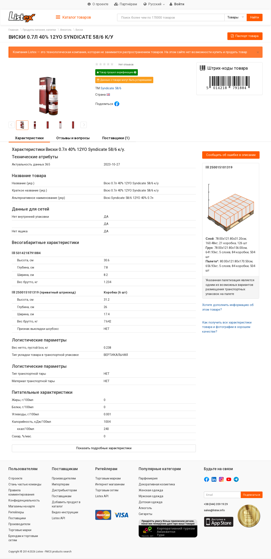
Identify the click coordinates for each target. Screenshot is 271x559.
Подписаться (251, 494)
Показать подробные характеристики (103, 448)
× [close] (258, 52)
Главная (13, 29)
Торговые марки (19, 530)
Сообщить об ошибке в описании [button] (231, 155)
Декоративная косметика (157, 484)
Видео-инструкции (65, 512)
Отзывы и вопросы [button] (73, 138)
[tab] (73, 17)
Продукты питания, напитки (39, 29)
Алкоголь (65, 29)
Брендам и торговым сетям (23, 538)
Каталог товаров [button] (73, 17)
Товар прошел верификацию (116, 72)
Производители (19, 524)
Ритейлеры (16, 512)
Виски (79, 29)
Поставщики (17, 518)
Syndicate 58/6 (111, 88)
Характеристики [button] (29, 138)
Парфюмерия (148, 478)
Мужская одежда (151, 496)
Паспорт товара (244, 36)
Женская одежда (151, 490)
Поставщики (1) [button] (116, 138)
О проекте (15, 478)
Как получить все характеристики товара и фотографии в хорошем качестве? (227, 327)
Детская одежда (150, 502)
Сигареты (145, 514)
